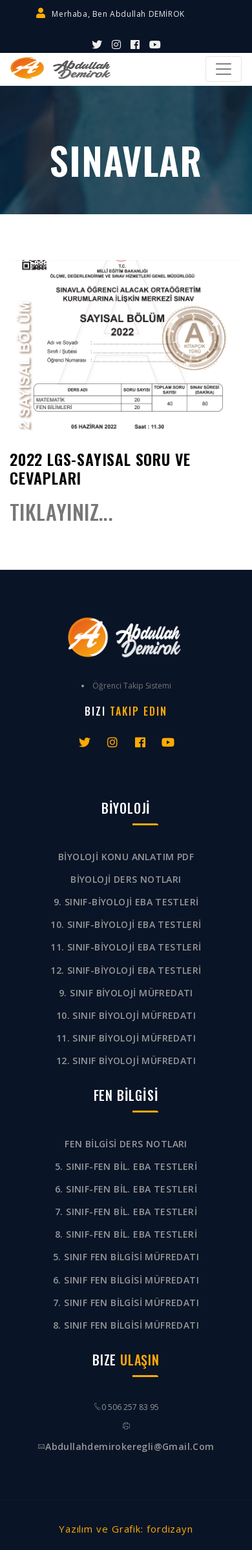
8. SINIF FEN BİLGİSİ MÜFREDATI (126, 1325)
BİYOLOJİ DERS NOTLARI (125, 879)
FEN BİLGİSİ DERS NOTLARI (126, 1144)
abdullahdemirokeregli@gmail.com (129, 1446)
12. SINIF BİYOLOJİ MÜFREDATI (126, 1060)
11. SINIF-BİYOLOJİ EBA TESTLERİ (125, 947)
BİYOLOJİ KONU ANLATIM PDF (126, 856)
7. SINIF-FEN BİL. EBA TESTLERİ (126, 1211)
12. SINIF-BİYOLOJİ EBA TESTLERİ (125, 970)
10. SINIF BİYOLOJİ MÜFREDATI (126, 1015)
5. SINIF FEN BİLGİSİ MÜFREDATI (126, 1257)
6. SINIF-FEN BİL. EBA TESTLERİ (126, 1189)
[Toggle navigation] (223, 69)
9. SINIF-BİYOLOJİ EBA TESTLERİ (126, 902)
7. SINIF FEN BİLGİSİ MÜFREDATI (126, 1302)
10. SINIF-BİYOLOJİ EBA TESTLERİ (125, 924)
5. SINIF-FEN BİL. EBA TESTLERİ (126, 1166)
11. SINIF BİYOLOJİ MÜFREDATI (126, 1038)
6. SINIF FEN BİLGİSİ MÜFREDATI (126, 1280)
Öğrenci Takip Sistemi (131, 685)
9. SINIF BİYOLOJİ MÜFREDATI (126, 993)
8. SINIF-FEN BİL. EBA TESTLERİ (126, 1234)
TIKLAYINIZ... (61, 511)
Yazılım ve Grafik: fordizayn (126, 1528)
